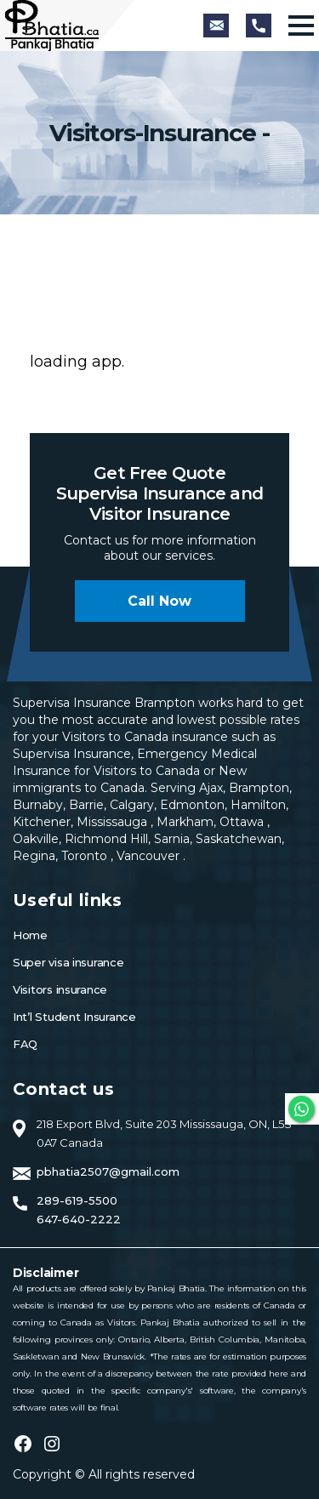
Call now (159, 601)
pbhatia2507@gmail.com (108, 1171)
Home (30, 935)
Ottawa (243, 821)
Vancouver (150, 855)
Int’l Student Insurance (74, 1016)
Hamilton (256, 804)
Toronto (86, 855)
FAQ (25, 1044)
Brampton (259, 787)
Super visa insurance (68, 962)
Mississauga (114, 821)
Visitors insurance (60, 989)
